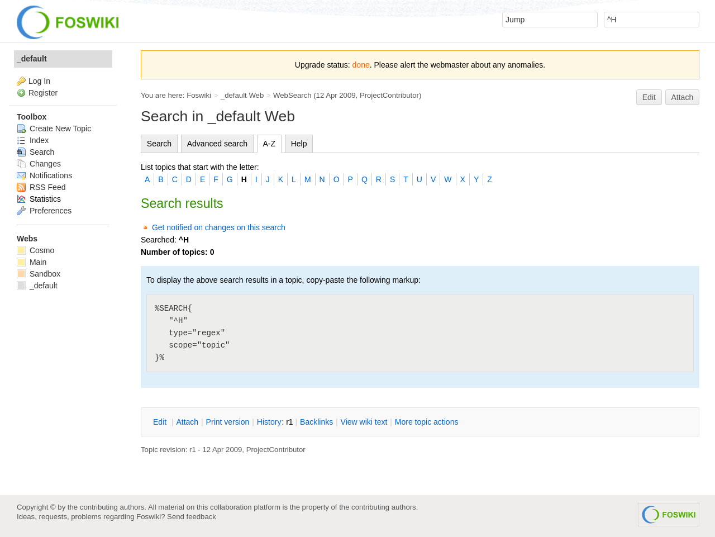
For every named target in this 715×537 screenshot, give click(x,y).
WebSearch (292, 95)
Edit (649, 97)
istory (269, 421)
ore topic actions (427, 421)
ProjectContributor (389, 95)
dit (161, 421)
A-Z (269, 143)
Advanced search (217, 143)
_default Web (242, 95)
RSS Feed (41, 187)
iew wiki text (364, 421)
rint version (228, 421)
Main (31, 262)
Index (33, 140)
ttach (187, 421)
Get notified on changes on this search (218, 227)
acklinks (316, 421)
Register (43, 92)
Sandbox (38, 273)
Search (159, 143)
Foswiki (199, 95)
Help (299, 143)
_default (32, 58)
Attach (682, 97)
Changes (39, 163)
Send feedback (191, 516)
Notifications (44, 175)
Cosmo (35, 250)
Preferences (44, 210)
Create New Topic (54, 128)
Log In (39, 81)
